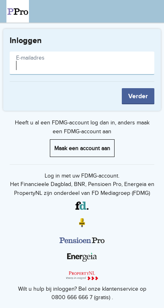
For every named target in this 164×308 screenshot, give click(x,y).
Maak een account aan (82, 148)
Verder (138, 96)
